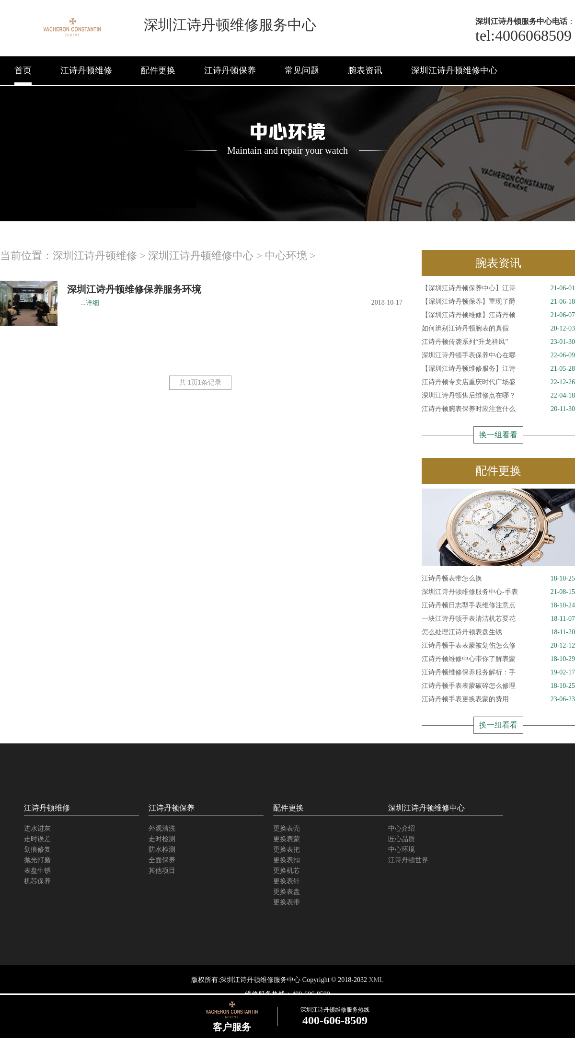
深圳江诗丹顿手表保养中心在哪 (498, 355)
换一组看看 (498, 435)
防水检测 (162, 849)
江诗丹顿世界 (408, 860)
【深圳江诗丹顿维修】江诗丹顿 (498, 315)
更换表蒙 (286, 839)
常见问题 (302, 70)
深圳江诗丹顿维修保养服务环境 (134, 289)
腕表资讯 (365, 70)
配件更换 (158, 70)
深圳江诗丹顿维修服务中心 (260, 979)
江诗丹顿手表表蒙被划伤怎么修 (498, 645)
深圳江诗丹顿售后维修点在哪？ (498, 395)
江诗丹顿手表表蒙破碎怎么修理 (498, 686)
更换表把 (286, 849)
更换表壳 (286, 828)
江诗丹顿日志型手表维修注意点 (498, 605)
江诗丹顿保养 (230, 70)
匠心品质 (401, 839)
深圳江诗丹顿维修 (95, 256)
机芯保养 (37, 881)
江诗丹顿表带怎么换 (498, 578)
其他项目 (162, 870)
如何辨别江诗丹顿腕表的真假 (498, 328)
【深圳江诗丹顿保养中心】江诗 (498, 288)
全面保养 (162, 860)
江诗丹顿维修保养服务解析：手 (498, 672)
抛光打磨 (37, 860)
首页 (23, 70)
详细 (92, 303)
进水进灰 (37, 828)
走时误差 (37, 839)
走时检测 (162, 839)
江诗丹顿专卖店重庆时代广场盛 (498, 382)
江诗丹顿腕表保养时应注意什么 (498, 409)
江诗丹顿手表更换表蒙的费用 (498, 699)
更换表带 (286, 902)
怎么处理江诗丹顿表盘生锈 (498, 632)
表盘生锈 (37, 870)
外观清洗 (162, 828)
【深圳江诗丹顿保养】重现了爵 (498, 301)
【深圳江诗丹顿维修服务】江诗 (498, 369)
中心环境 (286, 256)
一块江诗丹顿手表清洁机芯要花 (498, 619)
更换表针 (286, 881)
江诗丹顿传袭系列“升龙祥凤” (498, 342)
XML (375, 979)
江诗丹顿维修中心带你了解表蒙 (498, 659)
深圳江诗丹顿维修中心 (454, 70)
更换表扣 (286, 860)
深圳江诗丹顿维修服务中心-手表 (498, 592)
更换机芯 (286, 870)
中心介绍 (401, 828)
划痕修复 (37, 849)
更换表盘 (286, 891)
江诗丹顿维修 (86, 70)
